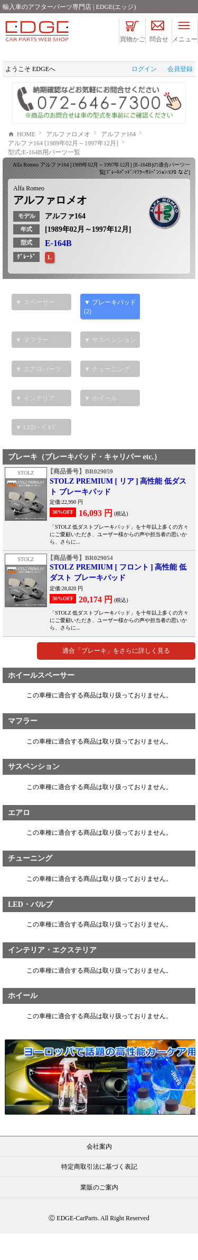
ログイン (144, 69)
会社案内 (99, 1173)
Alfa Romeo (28, 214)
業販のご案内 (99, 1214)
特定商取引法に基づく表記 (99, 1193)
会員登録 (180, 69)
